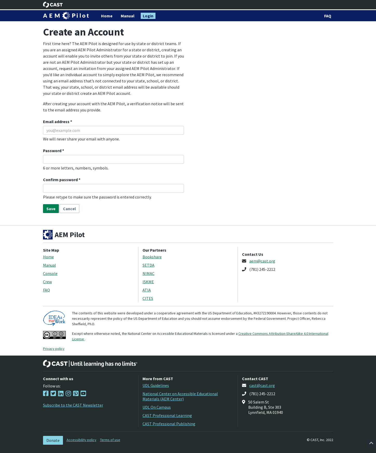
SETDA (148, 265)
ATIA (147, 290)
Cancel (69, 208)
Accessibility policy (81, 439)
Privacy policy (54, 348)
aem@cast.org (262, 261)
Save (50, 208)
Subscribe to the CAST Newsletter (73, 405)
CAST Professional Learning (167, 415)
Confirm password (61, 179)
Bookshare (152, 256)
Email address (56, 121)
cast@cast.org (262, 385)
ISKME (148, 281)
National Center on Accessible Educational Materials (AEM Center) (180, 396)
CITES (148, 298)
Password (52, 150)
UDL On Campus (157, 407)
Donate (53, 440)
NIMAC (148, 273)
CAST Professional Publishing (169, 423)
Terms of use (110, 439)
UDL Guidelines (156, 385)
